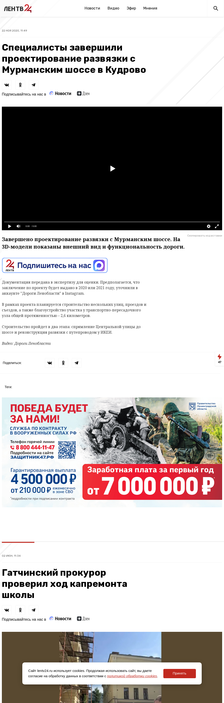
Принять (179, 673)
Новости (92, 8)
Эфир (131, 8)
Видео (113, 8)
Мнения (150, 8)
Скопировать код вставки (204, 235)
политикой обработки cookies (132, 676)
